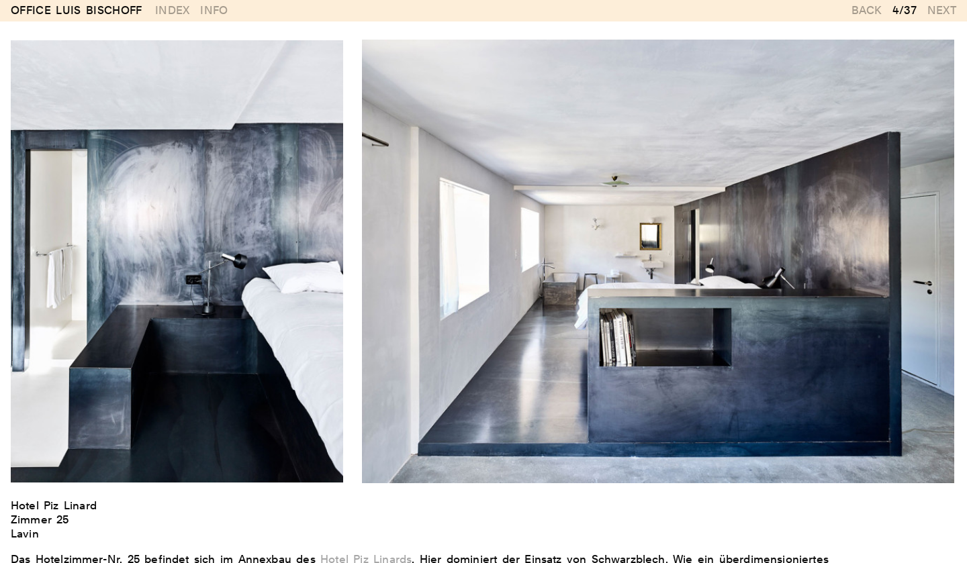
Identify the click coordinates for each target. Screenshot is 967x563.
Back (866, 10)
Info (214, 10)
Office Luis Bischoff (76, 10)
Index (172, 10)
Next (941, 10)
